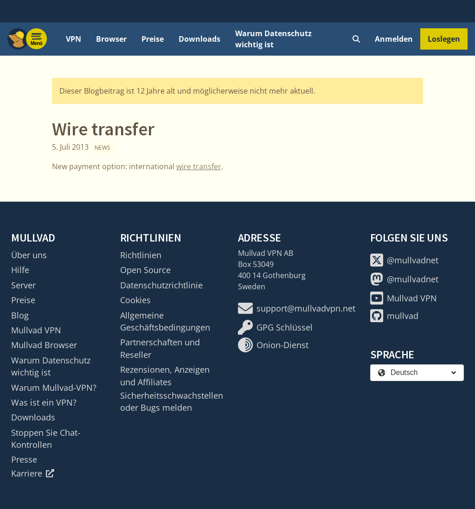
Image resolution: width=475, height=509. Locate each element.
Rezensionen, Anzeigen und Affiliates (165, 375)
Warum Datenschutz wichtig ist (273, 39)
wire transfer (198, 166)
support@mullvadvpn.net (296, 308)
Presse (24, 459)
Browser (111, 39)
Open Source (145, 269)
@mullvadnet (404, 260)
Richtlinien (140, 255)
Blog (20, 315)
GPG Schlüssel (275, 327)
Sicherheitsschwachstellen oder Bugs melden (171, 401)
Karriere (32, 473)
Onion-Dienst (273, 344)
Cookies (135, 299)
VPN (73, 39)
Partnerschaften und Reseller (160, 348)
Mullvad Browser (44, 344)
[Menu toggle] (36, 39)
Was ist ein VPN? (44, 402)
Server (23, 285)
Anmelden (394, 39)
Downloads (199, 39)
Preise (152, 39)
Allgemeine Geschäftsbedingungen (165, 321)
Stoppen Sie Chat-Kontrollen (45, 438)
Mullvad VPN (36, 330)
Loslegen (444, 39)
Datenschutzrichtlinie (161, 285)
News (102, 148)
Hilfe (20, 269)
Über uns (29, 255)
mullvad (394, 315)
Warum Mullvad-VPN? (53, 387)
